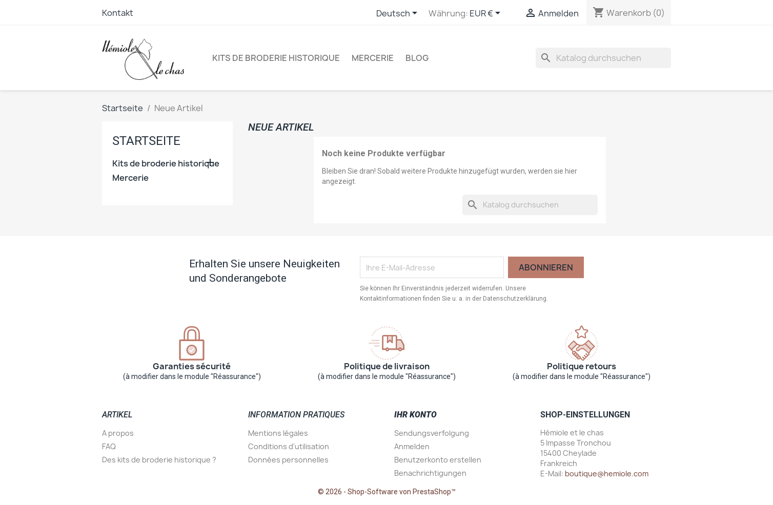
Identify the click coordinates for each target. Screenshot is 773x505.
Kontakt (117, 12)
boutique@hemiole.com (606, 473)
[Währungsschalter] (487, 14)
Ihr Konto (415, 414)
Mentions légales (278, 433)
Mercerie (373, 58)
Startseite (146, 141)
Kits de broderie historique (276, 58)
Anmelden (412, 446)
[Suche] (603, 58)
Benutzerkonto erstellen (437, 460)
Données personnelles (288, 460)
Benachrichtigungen (430, 473)
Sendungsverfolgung (431, 433)
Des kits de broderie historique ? (159, 460)
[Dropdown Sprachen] (398, 14)
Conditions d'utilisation (288, 446)
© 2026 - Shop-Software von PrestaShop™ (387, 492)
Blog (417, 58)
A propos (118, 433)
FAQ (109, 446)
